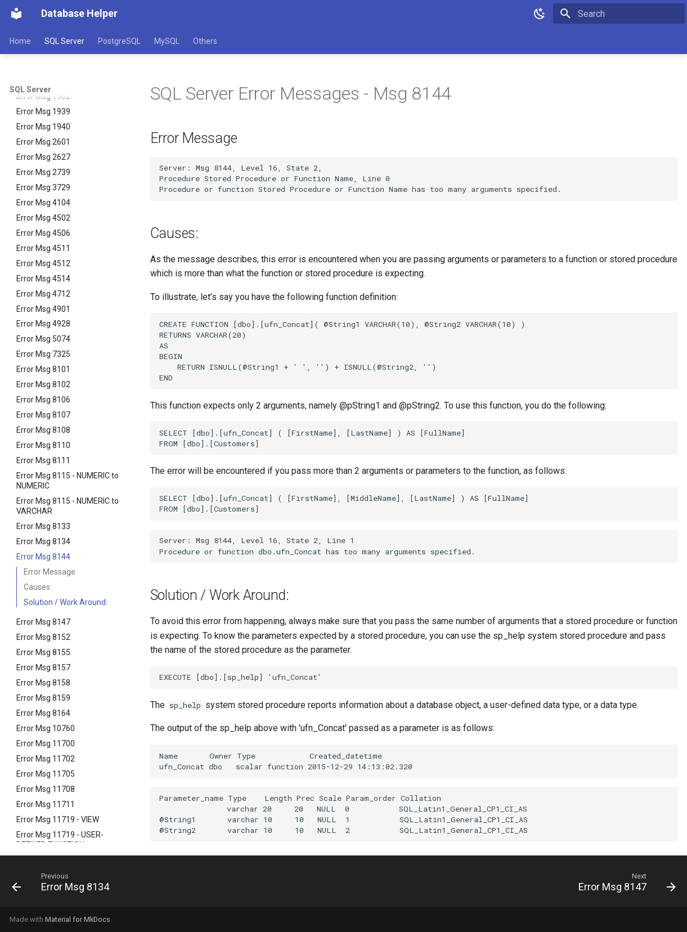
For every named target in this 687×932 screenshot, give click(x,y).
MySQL (166, 41)
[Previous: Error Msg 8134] (64, 884)
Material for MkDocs (77, 919)
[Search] (619, 13)
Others (205, 41)
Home (20, 41)
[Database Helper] (16, 13)
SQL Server (64, 41)
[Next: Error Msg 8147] (624, 884)
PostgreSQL (119, 41)
